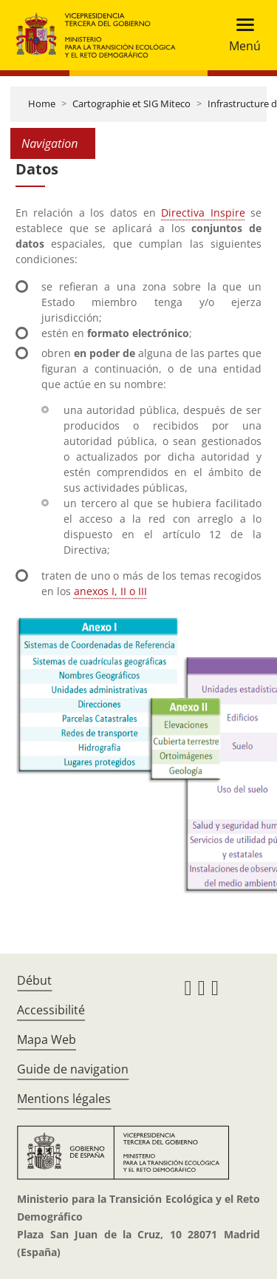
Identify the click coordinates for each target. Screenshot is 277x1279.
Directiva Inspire (203, 213)
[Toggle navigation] (240, 35)
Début (34, 980)
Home (41, 103)
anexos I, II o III (110, 591)
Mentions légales (64, 1098)
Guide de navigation (73, 1069)
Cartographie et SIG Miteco (131, 103)
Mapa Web (46, 1039)
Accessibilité (51, 1010)
